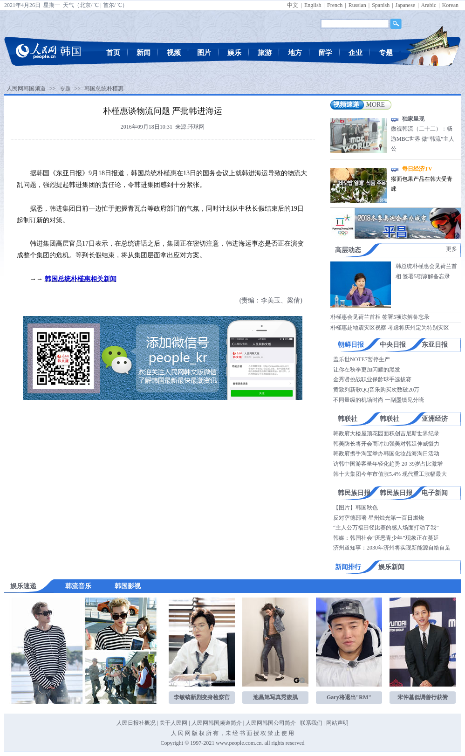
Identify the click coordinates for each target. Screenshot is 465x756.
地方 (295, 52)
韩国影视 (128, 586)
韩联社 (347, 418)
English (312, 5)
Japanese (406, 5)
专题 (386, 52)
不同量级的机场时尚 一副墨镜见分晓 (378, 400)
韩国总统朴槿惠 (103, 88)
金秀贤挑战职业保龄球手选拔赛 (372, 379)
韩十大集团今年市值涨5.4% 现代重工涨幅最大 (390, 474)
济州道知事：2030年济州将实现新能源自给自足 (392, 547)
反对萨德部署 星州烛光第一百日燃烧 (378, 518)
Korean (450, 5)
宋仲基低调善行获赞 (422, 697)
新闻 (143, 52)
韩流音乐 (78, 586)
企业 (355, 52)
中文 (292, 5)
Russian (357, 5)
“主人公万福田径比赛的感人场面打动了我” (386, 527)
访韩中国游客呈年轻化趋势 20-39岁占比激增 (388, 463)
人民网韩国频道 (26, 88)
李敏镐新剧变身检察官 (202, 697)
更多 (451, 249)
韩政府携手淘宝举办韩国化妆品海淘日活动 (386, 453)
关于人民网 (173, 723)
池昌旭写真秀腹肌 (275, 697)
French (334, 5)
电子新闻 (435, 492)
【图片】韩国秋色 (355, 507)
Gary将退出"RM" (349, 697)
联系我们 (311, 723)
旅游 (265, 52)
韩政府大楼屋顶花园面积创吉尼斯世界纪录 (386, 433)
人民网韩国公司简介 (271, 723)
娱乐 (234, 52)
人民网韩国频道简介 (216, 723)
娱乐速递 (23, 586)
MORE (375, 104)
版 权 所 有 (205, 733)
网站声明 (337, 723)
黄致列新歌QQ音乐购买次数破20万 (376, 389)
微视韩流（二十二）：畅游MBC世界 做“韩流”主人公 (422, 138)
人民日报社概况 (136, 723)
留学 (325, 52)
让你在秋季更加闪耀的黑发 (366, 369)
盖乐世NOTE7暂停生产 (361, 359)
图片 (204, 52)
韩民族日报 (354, 492)
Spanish (381, 5)
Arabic (429, 5)
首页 (113, 52)
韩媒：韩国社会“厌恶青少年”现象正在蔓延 (386, 538)
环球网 (196, 127)
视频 (174, 52)
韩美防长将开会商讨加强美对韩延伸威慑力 (386, 443)
